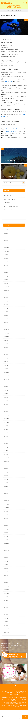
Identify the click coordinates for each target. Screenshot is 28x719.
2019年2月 (6, 536)
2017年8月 (6, 600)
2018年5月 (6, 568)
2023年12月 (6, 329)
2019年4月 (6, 529)
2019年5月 (6, 525)
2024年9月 (6, 297)
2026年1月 (6, 240)
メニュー (14, 717)
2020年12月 (6, 457)
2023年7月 (6, 347)
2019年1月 (6, 539)
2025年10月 (6, 251)
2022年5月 (6, 397)
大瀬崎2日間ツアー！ (8, 202)
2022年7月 (6, 390)
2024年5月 (6, 311)
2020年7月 (6, 475)
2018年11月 (6, 546)
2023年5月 (6, 354)
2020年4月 (6, 486)
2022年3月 (6, 404)
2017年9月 (6, 596)
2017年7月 (6, 603)
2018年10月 (6, 550)
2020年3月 (6, 489)
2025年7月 (6, 261)
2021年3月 (6, 447)
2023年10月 (6, 336)
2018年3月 (6, 575)
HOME (3, 10)
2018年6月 (6, 564)
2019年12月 (6, 500)
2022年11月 (6, 375)
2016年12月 (6, 628)
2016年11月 (6, 632)
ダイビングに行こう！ (10, 692)
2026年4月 (6, 229)
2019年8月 (6, 514)
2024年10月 (6, 293)
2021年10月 (6, 422)
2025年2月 (6, 279)
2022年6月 (6, 393)
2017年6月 (6, 607)
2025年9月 (6, 254)
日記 (8, 10)
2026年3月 (6, 233)
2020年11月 (6, 461)
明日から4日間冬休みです (16, 10)
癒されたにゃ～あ (7, 195)
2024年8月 (6, 301)
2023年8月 (6, 343)
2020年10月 (6, 465)
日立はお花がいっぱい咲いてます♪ (10, 209)
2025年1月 (6, 283)
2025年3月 (6, 276)
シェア (8, 717)
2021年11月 (6, 418)
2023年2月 (6, 365)
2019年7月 (6, 518)
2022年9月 (6, 383)
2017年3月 (6, 618)
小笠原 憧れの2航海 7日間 (10, 131)
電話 (19, 717)
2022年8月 (6, 386)
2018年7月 (6, 561)
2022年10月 (6, 379)
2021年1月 (6, 454)
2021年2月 (6, 450)
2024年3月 (6, 318)
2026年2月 (6, 236)
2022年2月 (6, 408)
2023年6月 (6, 351)
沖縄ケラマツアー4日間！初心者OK (13, 128)
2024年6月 (6, 308)
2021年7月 (6, 432)
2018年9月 (6, 554)
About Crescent (14, 694)
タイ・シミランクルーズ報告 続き (11, 206)
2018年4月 (6, 571)
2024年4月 (6, 315)
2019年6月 (6, 522)
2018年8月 (6, 557)
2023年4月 (6, 358)
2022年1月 (6, 411)
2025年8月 (6, 258)
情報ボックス (20, 692)
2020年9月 (6, 468)
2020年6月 (6, 479)
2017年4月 (6, 614)
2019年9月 (6, 511)
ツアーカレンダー (9, 81)
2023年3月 (6, 361)
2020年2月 (6, 493)
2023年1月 (6, 368)
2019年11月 (6, 504)
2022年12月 (6, 372)
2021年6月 (6, 436)
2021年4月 (6, 443)
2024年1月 (6, 326)
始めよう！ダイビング (10, 691)
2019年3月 (6, 532)
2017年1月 (6, 625)
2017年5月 (6, 611)
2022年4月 (6, 400)
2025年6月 (6, 265)
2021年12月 (6, 415)
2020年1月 (6, 497)
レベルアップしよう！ (21, 691)
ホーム (3, 717)
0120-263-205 (7, 218)
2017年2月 (6, 621)
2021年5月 (6, 440)
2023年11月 (6, 333)
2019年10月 (6, 507)
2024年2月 (6, 322)
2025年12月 (6, 244)
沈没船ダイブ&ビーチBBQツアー (10, 199)
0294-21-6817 (15, 7)
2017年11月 (6, 589)
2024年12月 (6, 286)
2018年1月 (6, 582)
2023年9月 (6, 340)
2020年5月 (6, 482)
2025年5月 (6, 269)
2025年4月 (6, 272)
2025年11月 (6, 247)
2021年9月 (6, 425)
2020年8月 (6, 472)
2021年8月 (6, 429)
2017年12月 (6, 586)
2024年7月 (6, 304)
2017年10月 (6, 593)
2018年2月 (6, 579)
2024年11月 (6, 290)
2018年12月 (6, 543)
